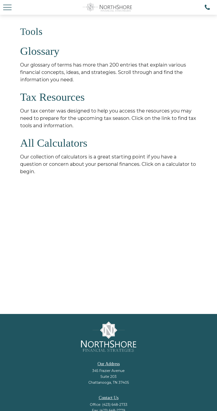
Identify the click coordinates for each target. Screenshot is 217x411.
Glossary (39, 51)
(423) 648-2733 (114, 404)
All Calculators (53, 143)
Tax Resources (52, 97)
